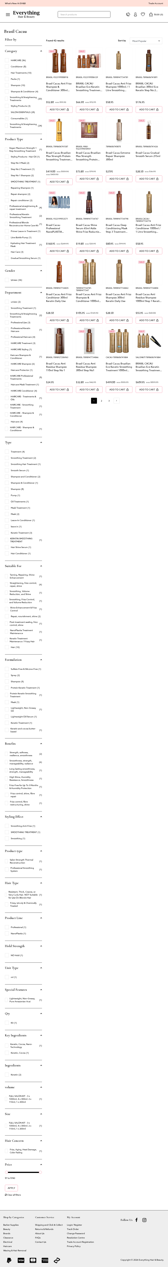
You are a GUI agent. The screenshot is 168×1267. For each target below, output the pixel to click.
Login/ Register (74, 1224)
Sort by (122, 41)
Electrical (7, 1242)
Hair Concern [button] (14, 1141)
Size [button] (7, 1114)
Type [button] (8, 442)
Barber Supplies (11, 1224)
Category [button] (11, 51)
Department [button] (13, 293)
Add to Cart (59, 109)
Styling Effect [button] (14, 817)
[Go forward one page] (116, 401)
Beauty (6, 1229)
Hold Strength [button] (15, 946)
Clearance (8, 1237)
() (156, 14)
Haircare (7, 1246)
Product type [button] (13, 851)
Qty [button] (7, 1014)
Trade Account (155, 3)
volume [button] (10, 1087)
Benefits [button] (10, 744)
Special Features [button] (16, 990)
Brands (6, 1233)
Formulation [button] (13, 660)
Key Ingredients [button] (15, 1035)
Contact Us (40, 1242)
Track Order (73, 1229)
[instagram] (144, 1220)
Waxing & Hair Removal (14, 1250)
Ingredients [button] (13, 1065)
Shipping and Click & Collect (49, 1224)
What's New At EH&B (15, 3)
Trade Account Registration (80, 1242)
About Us (39, 1233)
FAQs (38, 1237)
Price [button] (8, 1165)
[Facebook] (136, 1220)
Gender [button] (10, 271)
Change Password (76, 1233)
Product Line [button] (14, 918)
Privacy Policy (74, 1246)
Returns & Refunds (44, 1229)
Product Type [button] (14, 139)
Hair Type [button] (12, 883)
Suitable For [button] (13, 566)
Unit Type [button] (11, 968)
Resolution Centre (76, 1237)
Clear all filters (13, 1194)
